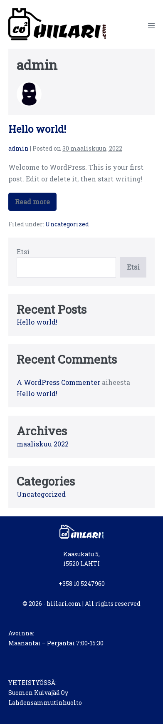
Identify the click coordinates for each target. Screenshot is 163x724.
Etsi (23, 251)
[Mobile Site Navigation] (151, 25)
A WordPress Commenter (58, 382)
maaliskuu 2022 (43, 443)
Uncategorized (67, 224)
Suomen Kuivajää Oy (38, 693)
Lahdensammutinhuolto (45, 703)
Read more (34, 204)
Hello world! (37, 129)
